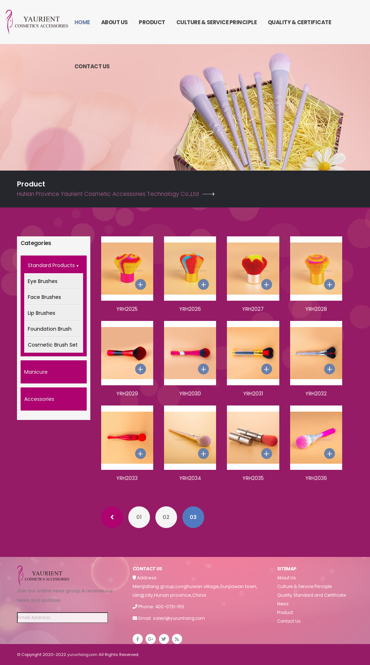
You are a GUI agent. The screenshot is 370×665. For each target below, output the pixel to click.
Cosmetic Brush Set (53, 344)
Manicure (36, 372)
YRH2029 (127, 393)
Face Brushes (44, 297)
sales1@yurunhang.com (181, 618)
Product (152, 22)
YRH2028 (316, 309)
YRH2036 (316, 478)
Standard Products (53, 266)
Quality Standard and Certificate (315, 595)
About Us (114, 22)
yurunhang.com (84, 654)
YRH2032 (316, 393)
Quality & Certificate (299, 22)
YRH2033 (127, 478)
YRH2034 (190, 478)
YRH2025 (127, 309)
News (283, 604)
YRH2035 (253, 478)
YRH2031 (253, 393)
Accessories (39, 399)
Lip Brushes (41, 313)
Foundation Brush (50, 328)
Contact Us (92, 66)
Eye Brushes (42, 281)
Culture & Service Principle (216, 22)
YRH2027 (253, 309)
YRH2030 (190, 393)
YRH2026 (190, 309)
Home (82, 22)
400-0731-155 (170, 607)
